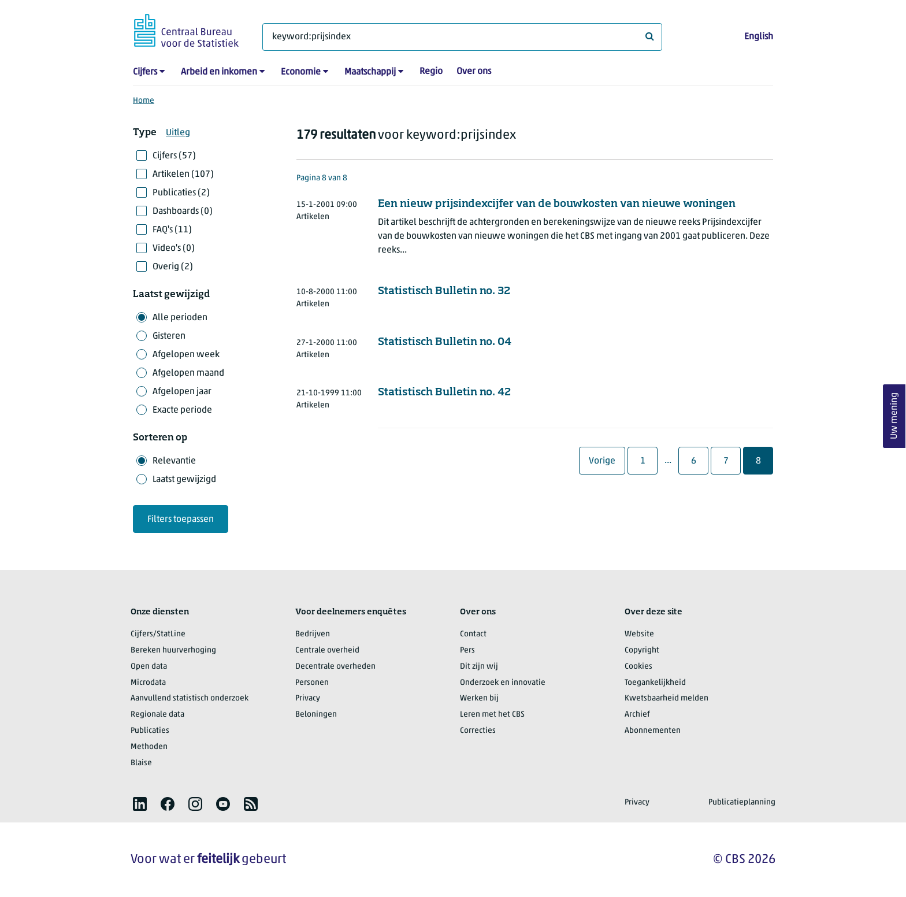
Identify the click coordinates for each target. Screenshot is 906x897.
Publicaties (150, 731)
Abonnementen (653, 731)
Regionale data (157, 714)
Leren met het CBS (492, 714)
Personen (312, 683)
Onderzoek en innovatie (502, 683)
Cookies (638, 666)
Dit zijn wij (479, 666)
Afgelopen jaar (182, 391)
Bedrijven (312, 634)
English (758, 37)
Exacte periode (182, 410)
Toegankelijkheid (655, 683)
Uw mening (894, 416)
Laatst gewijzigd (184, 479)
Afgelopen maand (188, 373)
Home (143, 101)
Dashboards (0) (183, 211)
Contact (473, 634)
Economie (301, 72)
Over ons (473, 71)
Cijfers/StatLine (158, 634)
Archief (637, 714)
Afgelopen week (186, 354)
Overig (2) (173, 267)
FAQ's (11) (172, 230)
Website (639, 634)
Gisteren (169, 336)
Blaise (141, 763)
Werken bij (479, 698)
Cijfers (145, 72)
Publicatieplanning (741, 802)
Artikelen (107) (183, 174)
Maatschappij (370, 72)
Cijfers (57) (174, 156)
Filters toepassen (180, 519)
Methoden (149, 747)
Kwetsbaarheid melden (666, 698)
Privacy (307, 698)
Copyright (642, 650)
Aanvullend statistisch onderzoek (189, 698)
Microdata (148, 683)
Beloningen (316, 714)
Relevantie (174, 461)
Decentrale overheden (335, 666)
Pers (467, 650)
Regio (431, 71)
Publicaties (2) (181, 193)
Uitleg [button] (178, 133)
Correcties (478, 731)
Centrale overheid (327, 650)
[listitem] (140, 804)
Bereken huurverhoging (173, 650)
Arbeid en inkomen (219, 72)
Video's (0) (174, 248)
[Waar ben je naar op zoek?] (462, 37)
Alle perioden (180, 318)
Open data (149, 666)
